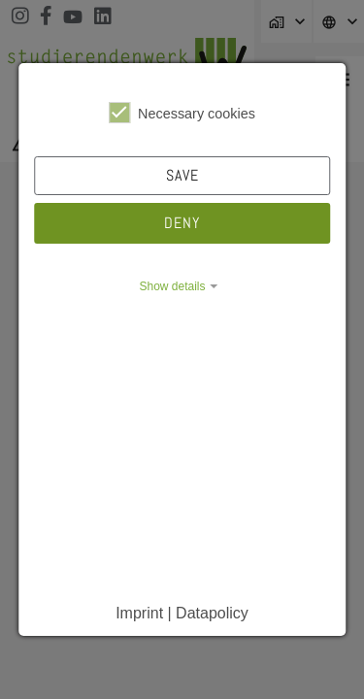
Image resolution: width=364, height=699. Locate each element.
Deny (182, 223)
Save (182, 175)
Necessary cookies (182, 112)
